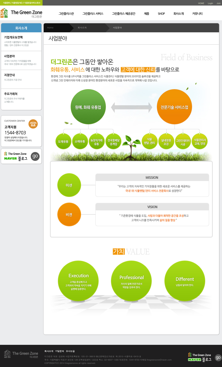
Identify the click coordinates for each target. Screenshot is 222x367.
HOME (201, 3)
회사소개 (48, 351)
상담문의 (59, 351)
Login (210, 3)
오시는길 (70, 351)
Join (219, 3)
